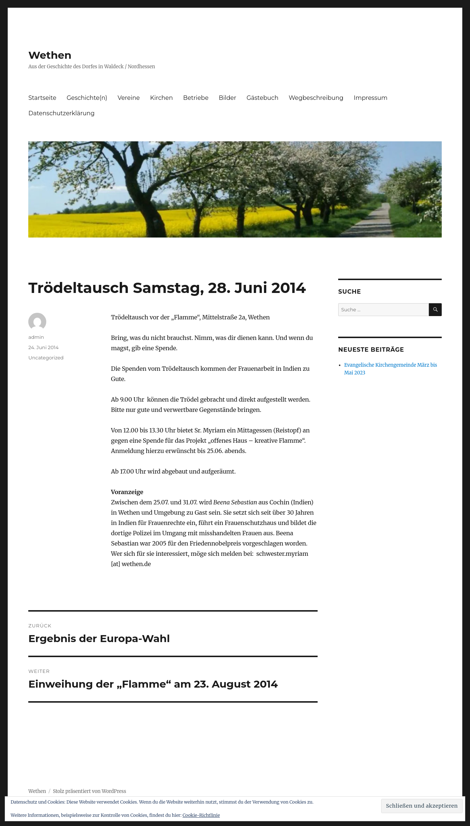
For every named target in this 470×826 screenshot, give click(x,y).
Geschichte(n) (86, 97)
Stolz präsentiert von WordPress (89, 791)
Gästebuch (262, 97)
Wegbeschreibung (316, 97)
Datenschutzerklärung (61, 113)
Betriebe (196, 97)
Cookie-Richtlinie (201, 815)
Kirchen (161, 97)
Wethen (49, 55)
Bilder (227, 97)
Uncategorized (46, 358)
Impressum (370, 97)
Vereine (129, 97)
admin (36, 337)
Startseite (42, 97)
